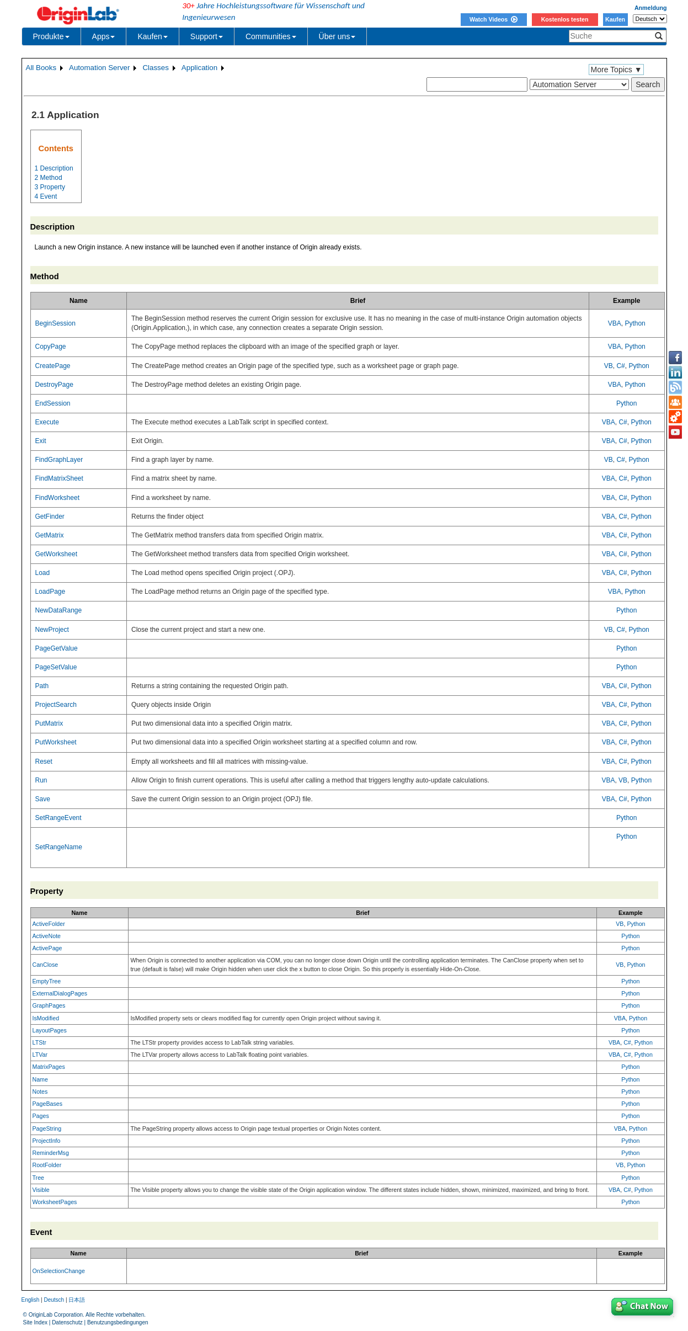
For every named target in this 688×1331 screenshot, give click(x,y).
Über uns (337, 36)
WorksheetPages (55, 1202)
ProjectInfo (47, 1140)
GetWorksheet (56, 554)
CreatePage (53, 366)
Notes (40, 1091)
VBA (614, 323)
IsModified (46, 1018)
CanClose (45, 964)
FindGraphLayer (59, 460)
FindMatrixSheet (59, 478)
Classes (155, 67)
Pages (41, 1115)
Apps (103, 36)
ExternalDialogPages (60, 993)
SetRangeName (58, 847)
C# (620, 366)
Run (41, 780)
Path (42, 686)
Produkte (51, 36)
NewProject (52, 629)
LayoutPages (50, 1030)
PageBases (48, 1103)
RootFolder (47, 1165)
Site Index (35, 1322)
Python (635, 323)
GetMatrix (49, 535)
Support (206, 36)
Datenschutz (67, 1322)
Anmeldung (650, 7)
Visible (41, 1189)
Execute (47, 422)
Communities (271, 36)
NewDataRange (58, 610)
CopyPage (50, 346)
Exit (40, 441)
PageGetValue (56, 648)
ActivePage (47, 948)
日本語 (76, 1300)
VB (608, 366)
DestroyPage (54, 384)
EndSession (53, 403)
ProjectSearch (56, 705)
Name (40, 1079)
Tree (39, 1177)
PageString (47, 1128)
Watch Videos (494, 19)
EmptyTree (47, 981)
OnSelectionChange (59, 1271)
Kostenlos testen (565, 19)
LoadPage (50, 591)
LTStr (39, 1042)
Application (199, 67)
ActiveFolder (49, 923)
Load (42, 573)
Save (42, 799)
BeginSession (55, 323)
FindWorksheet (57, 498)
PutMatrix (49, 723)
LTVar (40, 1054)
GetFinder (50, 516)
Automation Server (99, 67)
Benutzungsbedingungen (117, 1322)
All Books (41, 67)
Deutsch (54, 1300)
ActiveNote (47, 936)
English (31, 1300)
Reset (43, 761)
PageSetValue (56, 667)
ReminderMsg (51, 1152)
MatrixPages (49, 1066)
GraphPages (49, 1005)
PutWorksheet (56, 742)
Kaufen (615, 19)
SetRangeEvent (58, 818)
